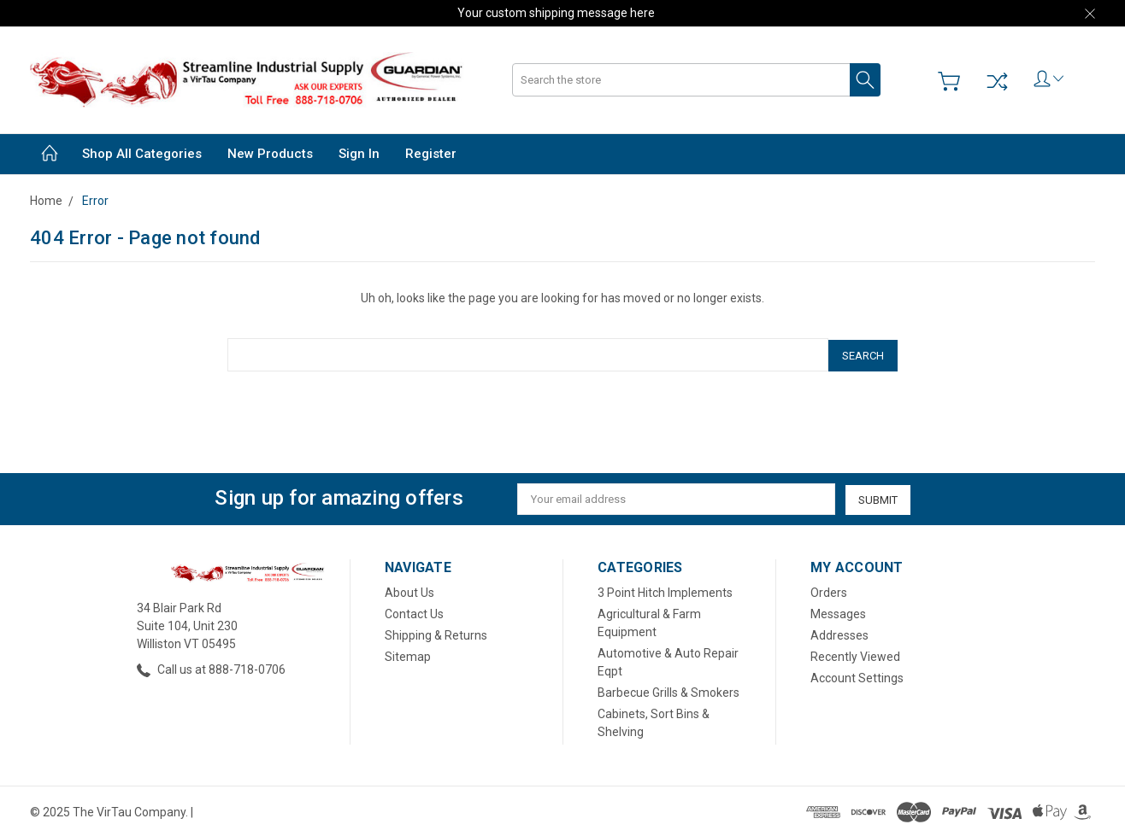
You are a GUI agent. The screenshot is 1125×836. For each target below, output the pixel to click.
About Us (409, 591)
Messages (838, 612)
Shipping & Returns (436, 633)
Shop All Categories (142, 153)
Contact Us (414, 612)
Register (430, 153)
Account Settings (857, 676)
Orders (828, 591)
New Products (270, 153)
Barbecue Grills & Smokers (668, 691)
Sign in (359, 153)
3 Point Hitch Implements (665, 591)
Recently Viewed (855, 655)
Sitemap (408, 655)
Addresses (839, 633)
